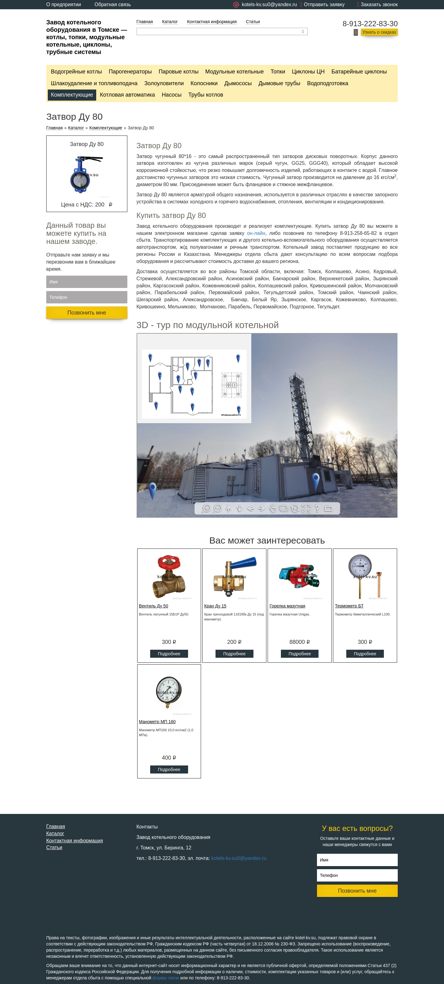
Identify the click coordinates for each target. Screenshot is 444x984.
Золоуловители (164, 83)
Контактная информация (212, 21)
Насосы (172, 95)
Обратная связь (113, 4)
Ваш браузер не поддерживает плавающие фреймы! (267, 425)
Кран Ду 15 (215, 605)
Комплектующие (72, 95)
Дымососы (238, 83)
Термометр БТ (349, 605)
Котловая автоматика (127, 95)
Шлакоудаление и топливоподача (94, 83)
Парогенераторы (130, 72)
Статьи (253, 21)
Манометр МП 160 (157, 721)
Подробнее (169, 653)
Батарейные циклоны (359, 72)
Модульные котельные (234, 72)
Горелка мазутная (287, 605)
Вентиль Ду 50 (153, 605)
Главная (145, 21)
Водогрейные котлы (76, 72)
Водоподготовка (327, 83)
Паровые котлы (178, 72)
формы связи (165, 977)
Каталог (170, 21)
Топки (277, 72)
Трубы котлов (205, 95)
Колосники (204, 83)
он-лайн (256, 233)
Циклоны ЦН (308, 72)
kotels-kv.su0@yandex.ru (238, 858)
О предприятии (63, 4)
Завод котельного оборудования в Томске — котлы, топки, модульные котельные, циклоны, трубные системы (86, 37)
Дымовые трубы (279, 83)
